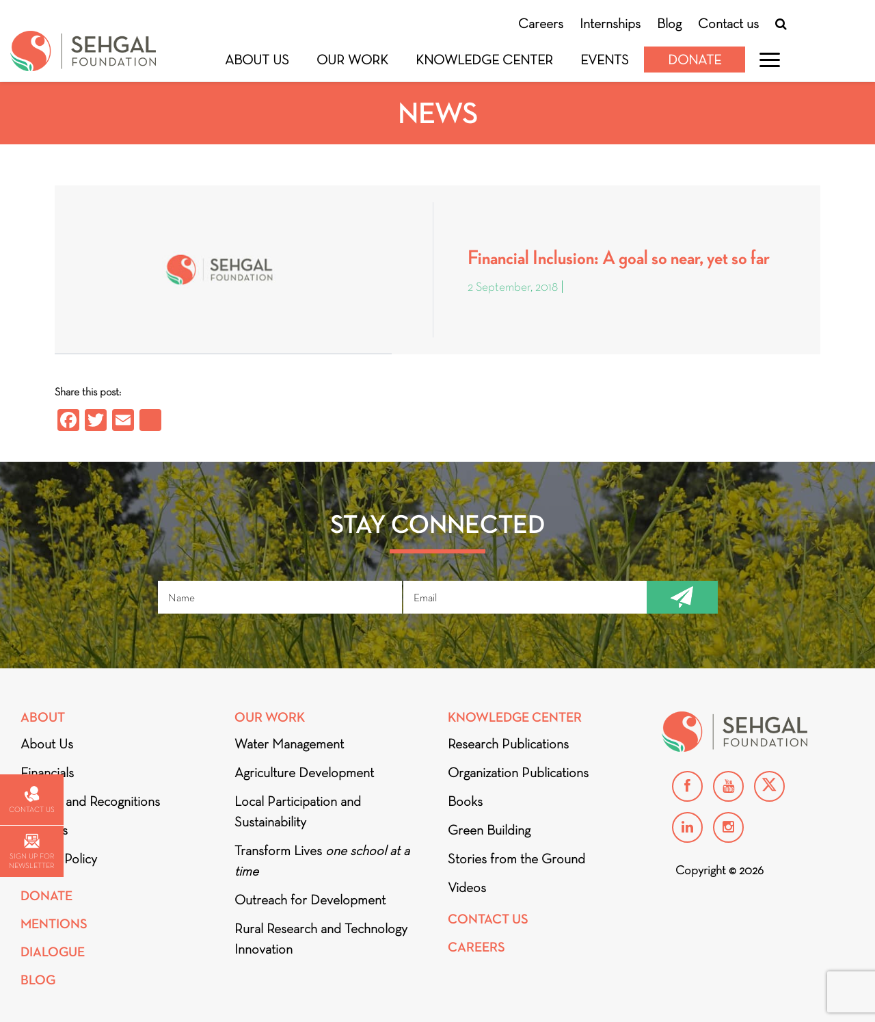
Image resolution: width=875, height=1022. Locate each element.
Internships (610, 23)
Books (465, 801)
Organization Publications (518, 772)
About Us (257, 59)
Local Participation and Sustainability (297, 811)
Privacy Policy (59, 858)
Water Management (289, 743)
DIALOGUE (53, 952)
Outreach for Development (310, 899)
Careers (540, 23)
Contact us (728, 23)
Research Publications (508, 743)
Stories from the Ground (516, 858)
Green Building (489, 830)
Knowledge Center (484, 59)
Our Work (352, 59)
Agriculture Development (304, 772)
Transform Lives (321, 860)
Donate (694, 59)
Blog (669, 23)
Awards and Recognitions (90, 801)
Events (604, 59)
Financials (47, 772)
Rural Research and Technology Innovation (320, 938)
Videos (467, 887)
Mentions (54, 924)
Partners (44, 830)
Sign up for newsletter (31, 852)
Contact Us (488, 919)
